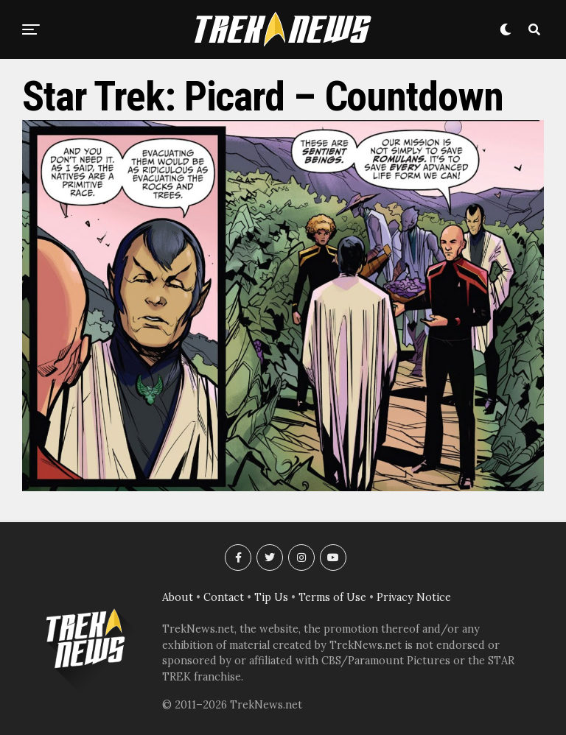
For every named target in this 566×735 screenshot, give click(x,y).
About (177, 597)
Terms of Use (332, 597)
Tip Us (271, 597)
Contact (223, 597)
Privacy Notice (414, 597)
